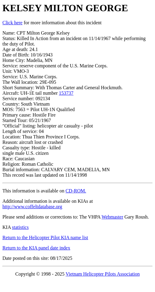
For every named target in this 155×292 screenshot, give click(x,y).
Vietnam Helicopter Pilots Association (103, 274)
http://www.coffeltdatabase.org (32, 206)
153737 (66, 93)
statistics (20, 227)
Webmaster (112, 216)
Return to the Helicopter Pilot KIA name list (45, 237)
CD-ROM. (75, 190)
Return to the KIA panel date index (36, 247)
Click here (12, 22)
